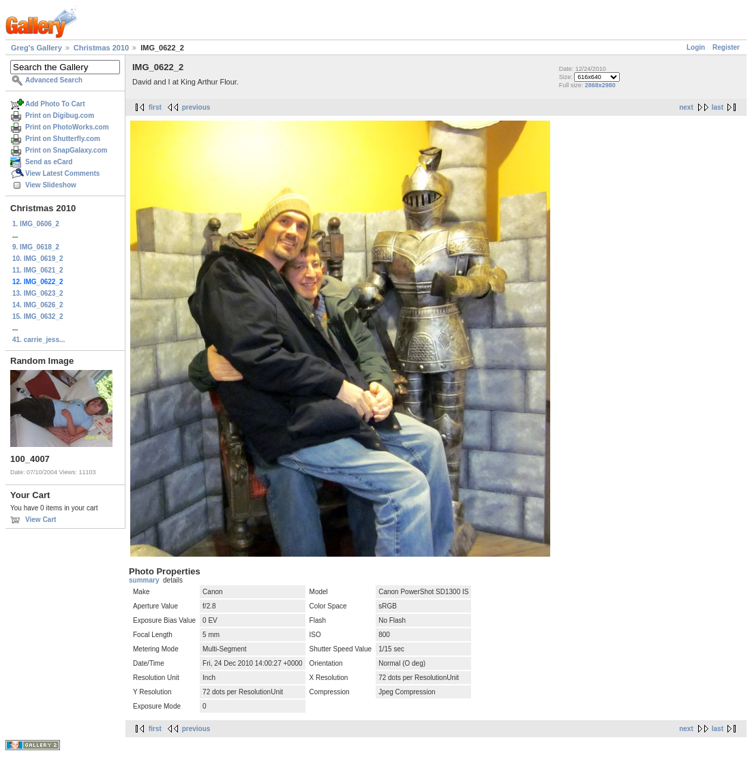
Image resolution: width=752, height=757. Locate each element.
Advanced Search (53, 80)
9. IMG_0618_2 (35, 247)
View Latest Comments (62, 173)
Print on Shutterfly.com (62, 138)
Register (726, 47)
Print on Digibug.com (59, 115)
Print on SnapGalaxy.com (66, 150)
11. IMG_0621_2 (37, 270)
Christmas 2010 (101, 48)
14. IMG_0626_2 (37, 305)
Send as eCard (48, 162)
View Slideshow (50, 185)
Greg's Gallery (36, 48)
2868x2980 (600, 85)
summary (144, 580)
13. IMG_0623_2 (37, 293)
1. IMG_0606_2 (35, 224)
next (686, 107)
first (155, 107)
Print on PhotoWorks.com (67, 127)
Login (696, 47)
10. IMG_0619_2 (37, 258)
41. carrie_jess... (38, 339)
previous (196, 107)
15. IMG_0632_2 (37, 316)
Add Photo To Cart (55, 104)
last (717, 107)
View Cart (40, 519)
